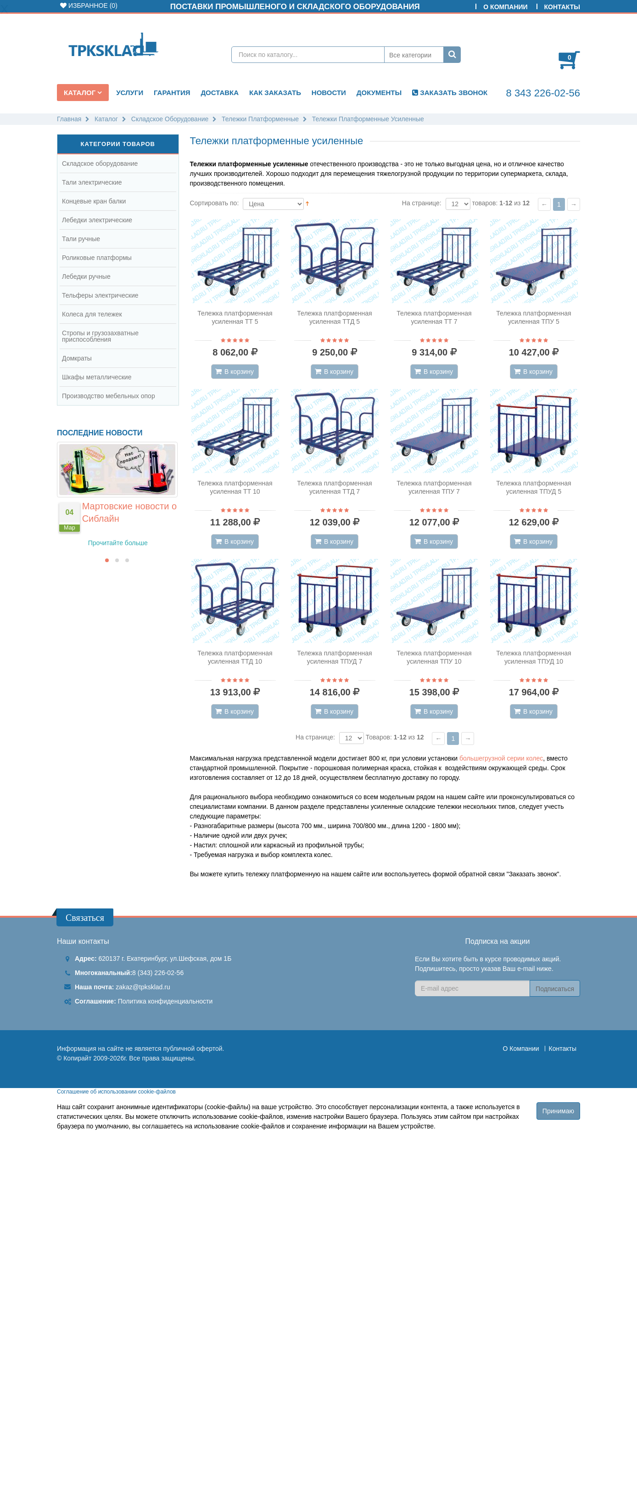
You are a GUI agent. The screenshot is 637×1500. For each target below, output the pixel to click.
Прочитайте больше (118, 543)
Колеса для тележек (92, 314)
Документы (379, 92)
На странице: (421, 203)
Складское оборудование (100, 163)
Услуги (129, 92)
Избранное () (88, 5)
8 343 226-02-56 (543, 93)
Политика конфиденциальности (165, 1001)
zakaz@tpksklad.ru (143, 987)
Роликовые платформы (97, 257)
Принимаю (558, 1111)
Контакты (562, 7)
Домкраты (77, 358)
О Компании (505, 7)
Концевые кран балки (94, 201)
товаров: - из (501, 203)
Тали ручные (81, 238)
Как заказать (275, 92)
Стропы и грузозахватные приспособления (100, 336)
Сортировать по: (214, 203)
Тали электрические (92, 182)
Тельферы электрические (100, 295)
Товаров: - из (395, 737)
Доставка (220, 92)
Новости (329, 92)
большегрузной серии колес (501, 758)
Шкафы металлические (96, 377)
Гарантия (172, 92)
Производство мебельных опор (108, 396)
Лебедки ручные (86, 276)
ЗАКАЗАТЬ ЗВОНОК (449, 92)
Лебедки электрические (97, 220)
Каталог (80, 92)
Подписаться (555, 988)
